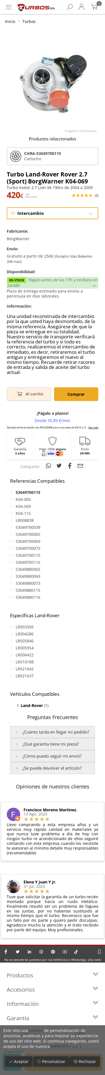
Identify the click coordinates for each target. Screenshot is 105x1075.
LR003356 (25, 627)
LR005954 (25, 647)
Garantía (52, 1018)
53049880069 (28, 576)
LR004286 (25, 633)
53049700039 (28, 527)
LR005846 (25, 640)
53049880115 (28, 590)
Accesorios (52, 989)
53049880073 (28, 583)
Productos (52, 975)
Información (52, 1004)
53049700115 (28, 555)
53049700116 (28, 562)
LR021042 (25, 668)
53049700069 (28, 541)
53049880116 (28, 597)
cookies (36, 1030)
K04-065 (23, 499)
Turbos (29, 21)
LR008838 (25, 520)
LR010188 (25, 661)
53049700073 (28, 548)
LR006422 (25, 654)
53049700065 (28, 534)
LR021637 (25, 675)
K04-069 (23, 506)
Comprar (76, 394)
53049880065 (28, 569)
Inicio (10, 21)
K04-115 (23, 513)
